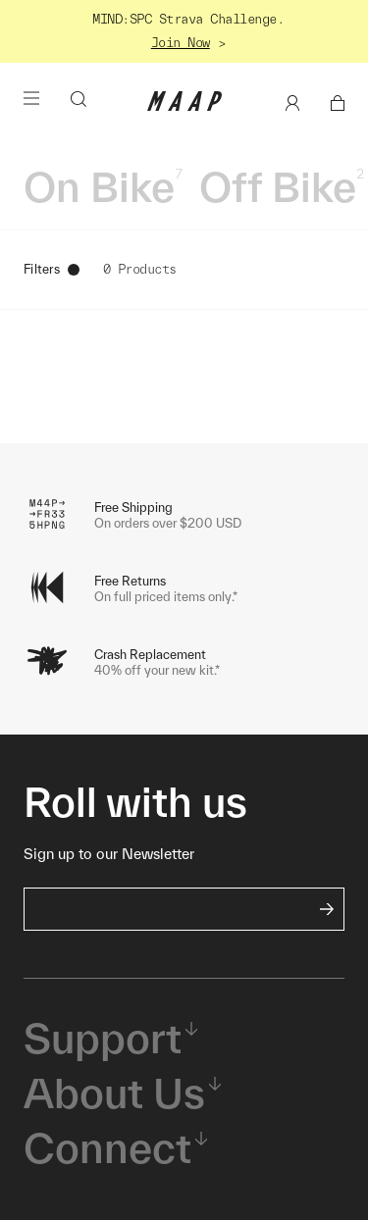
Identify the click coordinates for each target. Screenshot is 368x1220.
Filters (51, 269)
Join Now (180, 42)
